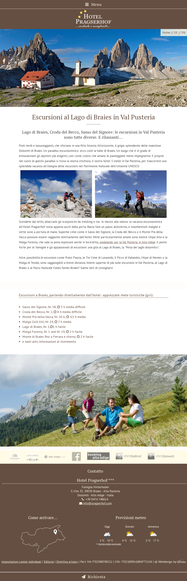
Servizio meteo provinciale (109, 544)
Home (166, 32)
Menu (93, 4)
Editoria (49, 562)
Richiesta (96, 576)
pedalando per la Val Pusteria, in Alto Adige (127, 242)
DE (176, 32)
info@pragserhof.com (95, 503)
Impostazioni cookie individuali (21, 562)
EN (183, 32)
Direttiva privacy (67, 562)
